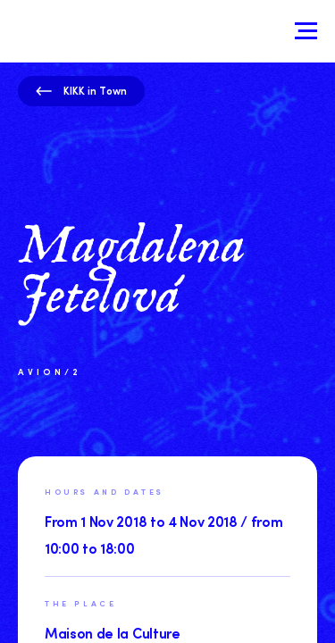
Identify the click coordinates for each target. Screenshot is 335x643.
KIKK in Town (81, 90)
